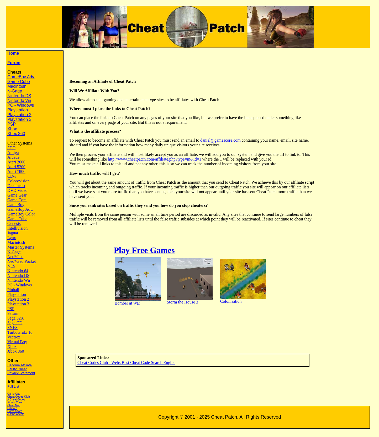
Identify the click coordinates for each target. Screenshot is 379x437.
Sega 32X (15, 318)
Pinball (13, 289)
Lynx (11, 237)
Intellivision (17, 228)
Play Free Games (144, 250)
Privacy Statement (21, 373)
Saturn (12, 313)
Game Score (14, 411)
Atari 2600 (16, 162)
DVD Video (17, 190)
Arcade (13, 157)
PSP (11, 124)
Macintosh (17, 86)
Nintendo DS (19, 96)
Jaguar (12, 233)
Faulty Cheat (17, 369)
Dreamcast (16, 185)
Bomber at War (127, 303)
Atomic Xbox (14, 402)
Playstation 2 (19, 114)
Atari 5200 (16, 166)
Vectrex (13, 337)
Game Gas (13, 393)
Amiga (13, 152)
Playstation (17, 110)
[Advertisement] (223, 62)
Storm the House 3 (182, 302)
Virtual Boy (17, 342)
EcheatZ (12, 408)
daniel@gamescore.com (220, 140)
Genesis (14, 223)
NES (11, 266)
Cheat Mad (13, 405)
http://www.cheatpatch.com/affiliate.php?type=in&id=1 (154, 159)
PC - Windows (20, 105)
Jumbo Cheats (15, 414)
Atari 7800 (16, 171)
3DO (11, 148)
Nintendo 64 (17, 271)
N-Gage (14, 91)
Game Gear (17, 195)
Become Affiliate (19, 365)
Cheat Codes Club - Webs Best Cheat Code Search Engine (126, 362)
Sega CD (14, 323)
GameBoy (15, 204)
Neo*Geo (15, 256)
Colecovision (18, 181)
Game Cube (18, 81)
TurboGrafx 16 (20, 332)
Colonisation (231, 301)
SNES (12, 327)
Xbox (12, 129)
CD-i (11, 176)
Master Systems (20, 247)
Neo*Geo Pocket (21, 261)
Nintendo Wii (19, 100)
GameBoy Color (21, 214)
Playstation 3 (19, 119)
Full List (13, 386)
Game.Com (17, 200)
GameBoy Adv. (21, 77)
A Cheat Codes (16, 399)
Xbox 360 (16, 133)
